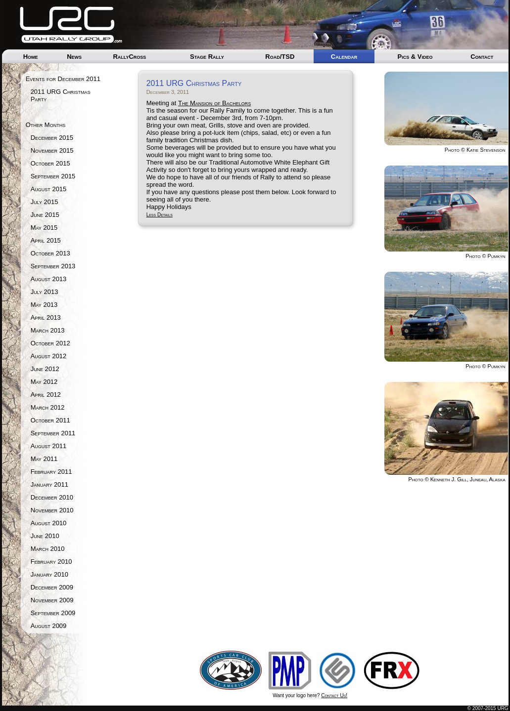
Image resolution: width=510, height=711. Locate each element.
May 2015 (44, 227)
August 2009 (49, 625)
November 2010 (52, 510)
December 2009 (52, 587)
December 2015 (52, 137)
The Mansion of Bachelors (214, 103)
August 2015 (49, 189)
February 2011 (51, 471)
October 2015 (50, 163)
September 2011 (53, 433)
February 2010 (51, 561)
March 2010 (48, 548)
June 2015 (45, 214)
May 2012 (44, 381)
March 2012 (48, 407)
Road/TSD (279, 56)
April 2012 (46, 394)
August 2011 (49, 446)
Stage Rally (207, 56)
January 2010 (49, 574)
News (74, 56)
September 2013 (53, 266)
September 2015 (53, 176)
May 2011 (44, 458)
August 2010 (49, 523)
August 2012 (49, 356)
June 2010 (45, 536)
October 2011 (50, 420)
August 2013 (49, 279)
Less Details (159, 214)
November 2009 (52, 600)
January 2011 (49, 484)
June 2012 (45, 369)
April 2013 (46, 317)
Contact (481, 56)
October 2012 (50, 343)
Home (30, 56)
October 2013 (50, 253)
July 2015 (44, 202)
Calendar (344, 56)
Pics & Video (414, 56)
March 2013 (48, 330)
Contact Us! (334, 695)
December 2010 (52, 497)
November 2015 (52, 150)
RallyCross (129, 56)
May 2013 (44, 304)
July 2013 (44, 291)
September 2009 (53, 613)
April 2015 (46, 240)
